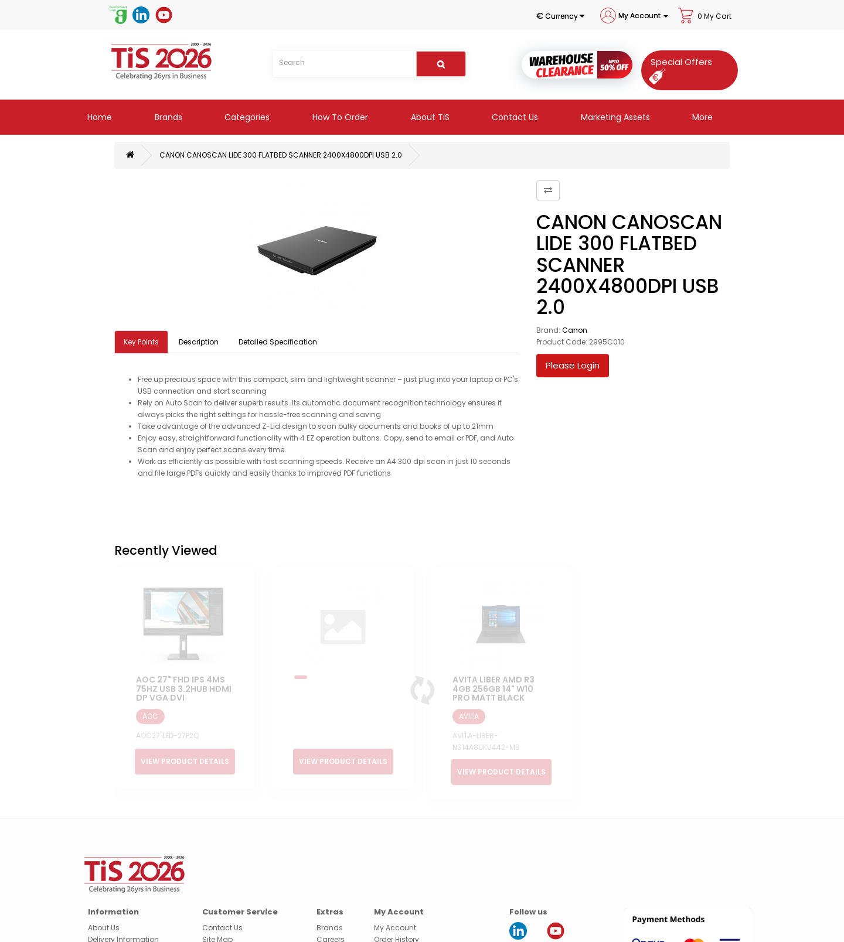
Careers (330, 909)
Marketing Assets (614, 117)
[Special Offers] (677, 68)
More (701, 117)
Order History (396, 909)
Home (98, 117)
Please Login (573, 365)
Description (199, 342)
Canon (574, 330)
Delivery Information (123, 909)
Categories (246, 117)
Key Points (141, 342)
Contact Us (513, 117)
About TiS (429, 117)
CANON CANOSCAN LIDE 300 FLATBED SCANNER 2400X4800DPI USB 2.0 (280, 155)
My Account (395, 897)
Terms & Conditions (123, 932)
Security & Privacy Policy (130, 921)
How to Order (339, 117)
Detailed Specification (278, 342)
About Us (104, 897)
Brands (167, 117)
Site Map (217, 909)
